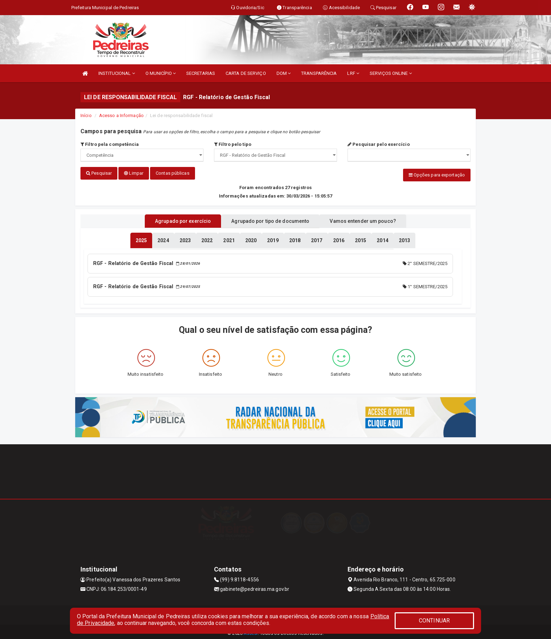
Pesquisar (99, 173)
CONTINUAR (434, 620)
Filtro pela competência (109, 144)
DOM (284, 73)
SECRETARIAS (200, 73)
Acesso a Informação (121, 115)
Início (86, 115)
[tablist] (141, 238)
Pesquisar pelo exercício (379, 144)
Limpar (133, 173)
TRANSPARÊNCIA (319, 73)
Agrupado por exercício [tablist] (174, 219)
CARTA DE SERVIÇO (246, 73)
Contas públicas (172, 173)
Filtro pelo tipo (232, 144)
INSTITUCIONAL (116, 73)
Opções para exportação (437, 175)
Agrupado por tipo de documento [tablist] (270, 219)
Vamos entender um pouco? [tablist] (372, 219)
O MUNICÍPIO (160, 73)
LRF (353, 73)
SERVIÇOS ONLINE (391, 73)
